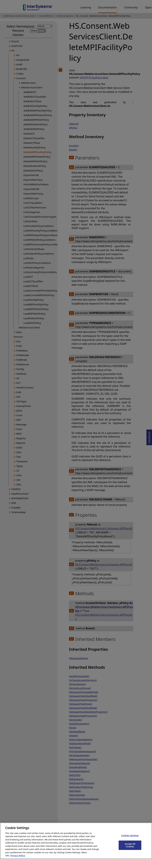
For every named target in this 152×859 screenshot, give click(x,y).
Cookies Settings (130, 839)
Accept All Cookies (130, 849)
